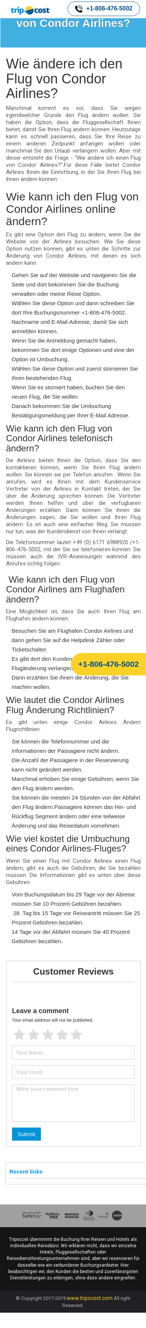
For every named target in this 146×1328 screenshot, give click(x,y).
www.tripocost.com (90, 1298)
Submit (26, 1134)
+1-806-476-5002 (103, 9)
